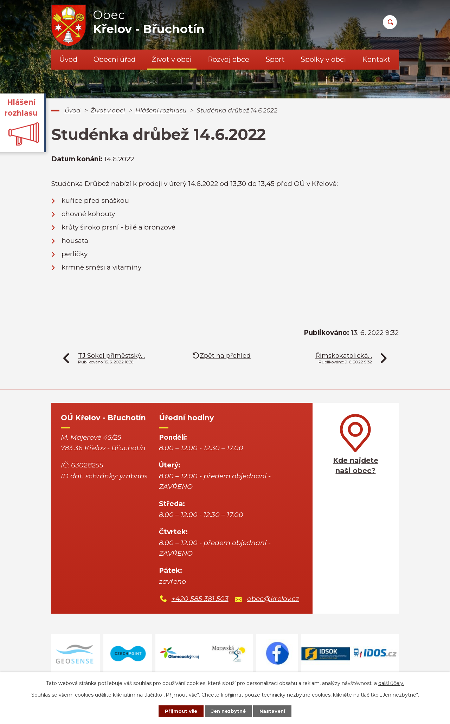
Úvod (68, 59)
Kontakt (376, 59)
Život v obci (172, 59)
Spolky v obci (323, 59)
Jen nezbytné (228, 711)
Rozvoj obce (228, 59)
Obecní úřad (115, 59)
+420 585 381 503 (200, 599)
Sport (275, 59)
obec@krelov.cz (273, 599)
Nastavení (276, 711)
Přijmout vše (177, 711)
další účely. (391, 682)
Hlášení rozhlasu (160, 110)
